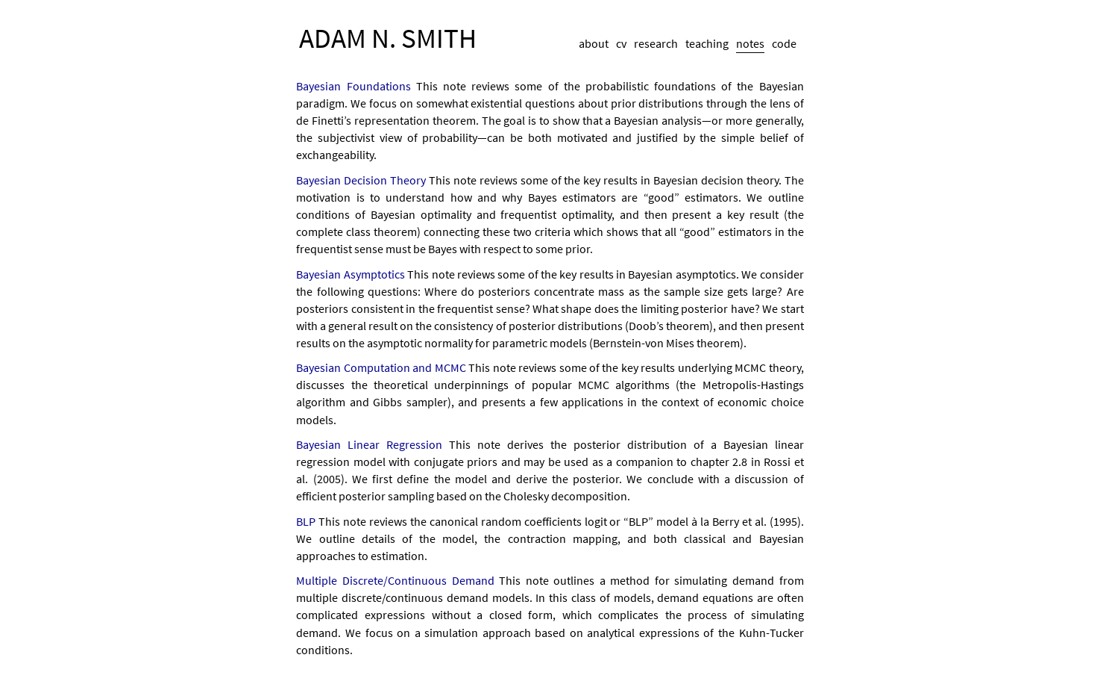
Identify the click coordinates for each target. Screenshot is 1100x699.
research (656, 43)
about (594, 43)
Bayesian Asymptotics (350, 274)
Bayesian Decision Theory (361, 180)
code (784, 43)
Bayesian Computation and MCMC (380, 367)
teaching (707, 43)
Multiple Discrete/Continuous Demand (395, 580)
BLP (305, 521)
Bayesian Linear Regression (369, 444)
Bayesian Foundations (353, 85)
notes (750, 43)
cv (621, 43)
